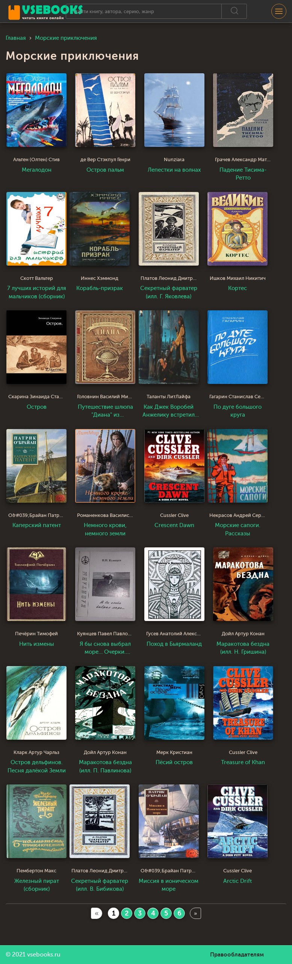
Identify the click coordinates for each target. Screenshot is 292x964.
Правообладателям (237, 954)
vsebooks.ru (44, 954)
